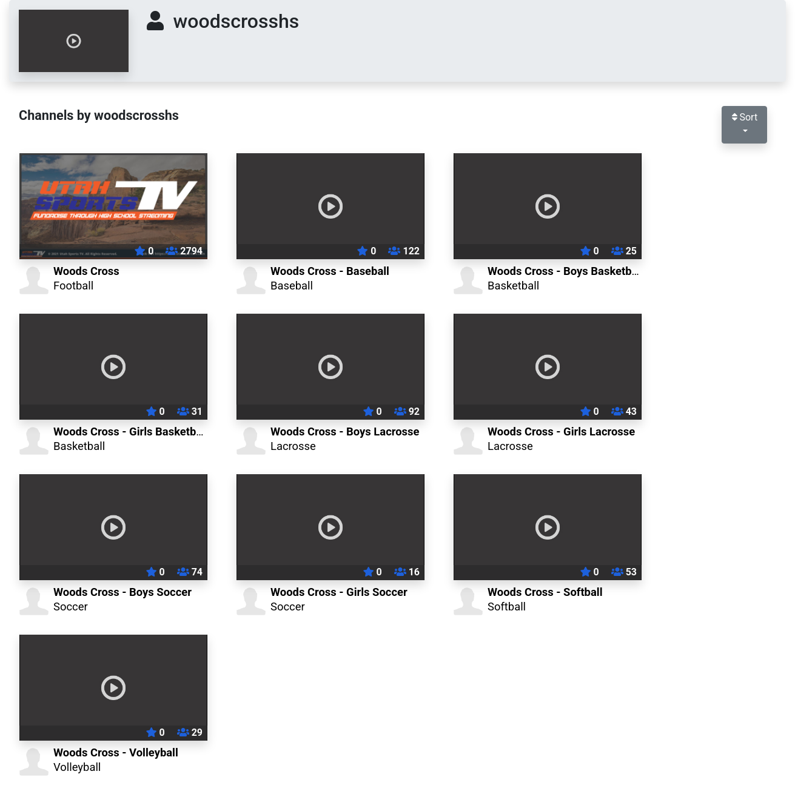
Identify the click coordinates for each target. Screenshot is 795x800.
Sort (744, 117)
